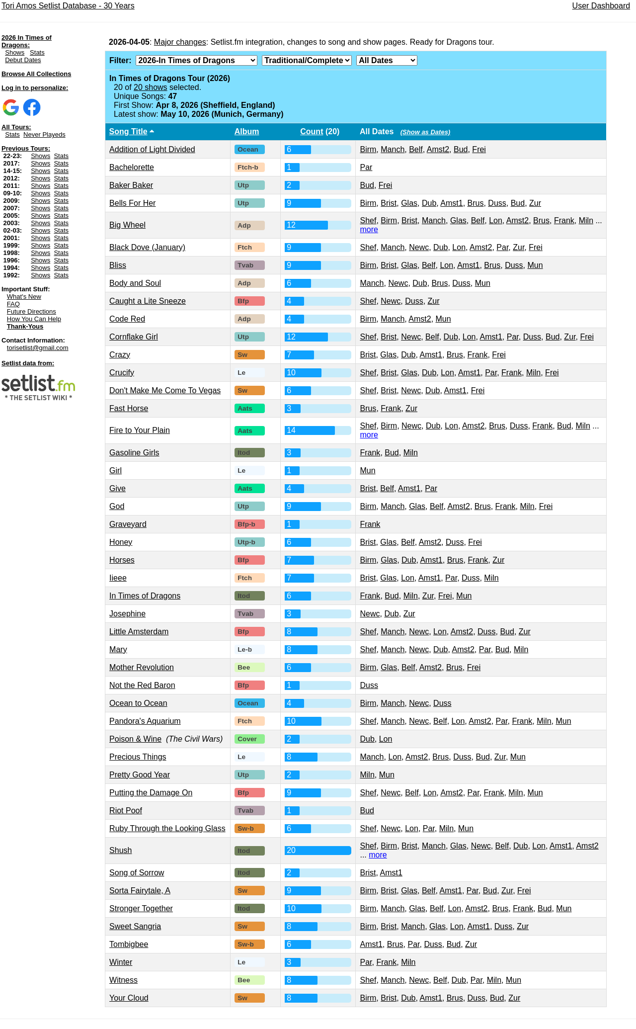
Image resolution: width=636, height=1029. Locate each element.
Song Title (128, 131)
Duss (497, 203)
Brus (476, 203)
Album (247, 131)
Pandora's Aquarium (145, 721)
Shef (368, 220)
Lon (495, 220)
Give (117, 488)
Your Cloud (129, 998)
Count (311, 131)
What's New (24, 296)
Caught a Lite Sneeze (147, 301)
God (116, 506)
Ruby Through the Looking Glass (167, 828)
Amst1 (451, 203)
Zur (535, 203)
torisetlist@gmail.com (38, 347)
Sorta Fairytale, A (139, 890)
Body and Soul (135, 283)
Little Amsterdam (138, 631)
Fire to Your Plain (139, 430)
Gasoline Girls (134, 452)
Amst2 (438, 149)
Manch (392, 149)
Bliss (117, 265)
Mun (535, 265)
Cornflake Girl (133, 337)
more (369, 229)
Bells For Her (132, 203)
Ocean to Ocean (138, 703)
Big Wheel (127, 225)
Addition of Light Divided (152, 149)
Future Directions (31, 311)
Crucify (121, 372)
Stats (37, 52)
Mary (118, 649)
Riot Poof (125, 810)
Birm (368, 149)
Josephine (127, 613)
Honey (120, 542)
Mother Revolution (141, 667)
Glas (409, 203)
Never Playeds (44, 134)
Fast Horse (128, 408)
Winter (120, 962)
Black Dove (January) (147, 247)
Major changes (180, 42)
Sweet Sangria (135, 926)
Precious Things (137, 757)
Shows (14, 52)
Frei (479, 149)
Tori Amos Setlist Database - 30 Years (68, 5)
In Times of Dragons (144, 596)
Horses (122, 560)
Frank (564, 220)
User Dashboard (601, 5)
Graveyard (128, 524)
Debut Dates (23, 60)
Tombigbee (128, 944)
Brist (389, 203)
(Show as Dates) (425, 132)
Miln (586, 220)
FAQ (13, 304)
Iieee (118, 578)
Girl (115, 470)
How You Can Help (34, 319)
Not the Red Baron (142, 685)
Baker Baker (131, 185)
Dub (429, 203)
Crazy (119, 354)
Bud (461, 149)
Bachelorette (131, 167)
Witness (123, 980)
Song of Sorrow (136, 872)
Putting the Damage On (150, 792)
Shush (120, 850)
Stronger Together (141, 908)
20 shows (150, 87)
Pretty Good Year (139, 775)
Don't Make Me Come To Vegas (165, 390)
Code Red (127, 319)
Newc (419, 247)
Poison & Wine (135, 739)
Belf (416, 149)
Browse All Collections (36, 74)
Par (366, 167)
